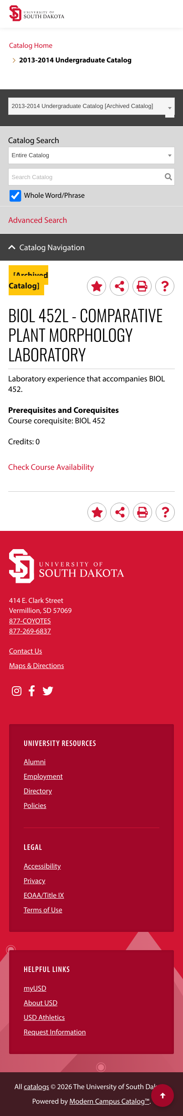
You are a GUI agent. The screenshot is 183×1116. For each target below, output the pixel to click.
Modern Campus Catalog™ (109, 1101)
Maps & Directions (36, 665)
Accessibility (42, 866)
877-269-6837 (30, 631)
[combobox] (91, 106)
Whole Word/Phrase (54, 195)
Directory (38, 791)
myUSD (35, 988)
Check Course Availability (51, 467)
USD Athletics (44, 1017)
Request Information (55, 1032)
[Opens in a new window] (16, 691)
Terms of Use (43, 910)
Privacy (35, 880)
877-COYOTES (30, 621)
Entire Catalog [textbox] (30, 155)
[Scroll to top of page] (162, 1095)
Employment (43, 776)
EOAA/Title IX (44, 895)
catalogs (36, 1086)
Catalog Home (30, 45)
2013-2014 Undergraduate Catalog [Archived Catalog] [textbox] (82, 106)
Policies (35, 805)
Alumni (35, 761)
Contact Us (25, 651)
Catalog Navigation (52, 247)
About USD (40, 1003)
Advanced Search (37, 220)
